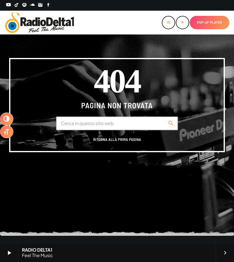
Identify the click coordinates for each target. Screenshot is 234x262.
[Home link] (40, 22)
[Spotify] (24, 5)
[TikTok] (16, 5)
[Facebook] (48, 5)
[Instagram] (40, 5)
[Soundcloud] (32, 5)
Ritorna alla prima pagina (117, 140)
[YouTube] (8, 5)
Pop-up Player (209, 22)
